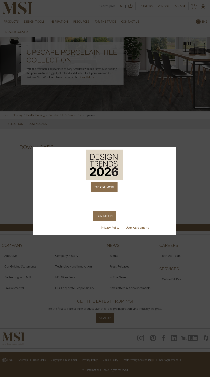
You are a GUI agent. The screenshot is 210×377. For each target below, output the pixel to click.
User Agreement (137, 228)
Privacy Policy (110, 228)
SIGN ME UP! (104, 216)
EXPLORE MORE (104, 187)
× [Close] (171, 151)
